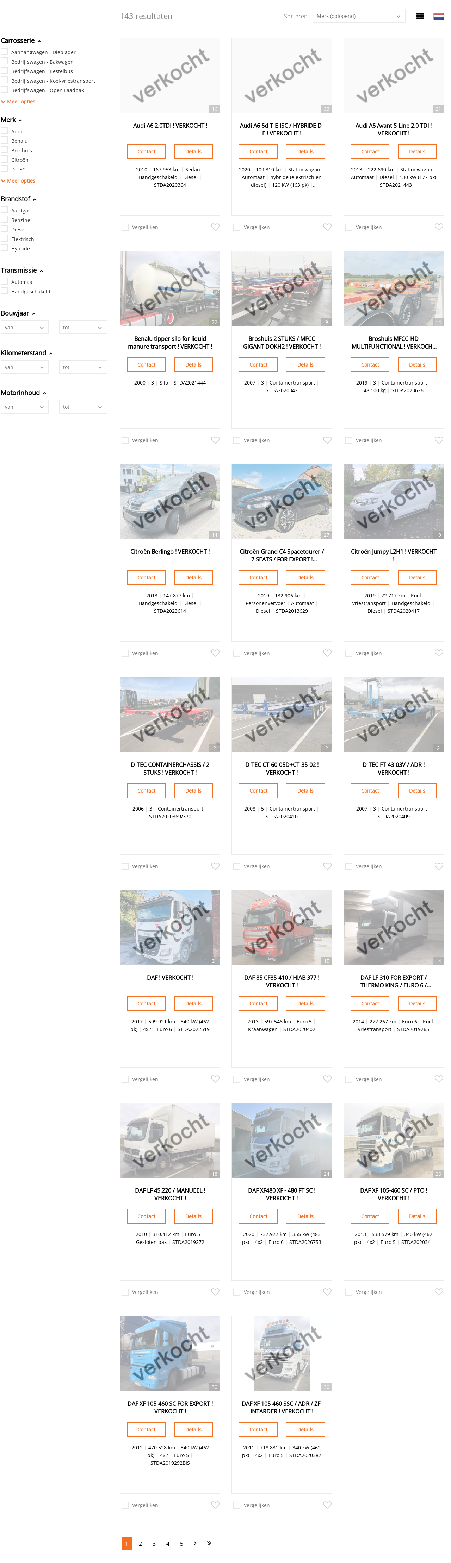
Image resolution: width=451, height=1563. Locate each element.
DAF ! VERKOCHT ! (170, 977)
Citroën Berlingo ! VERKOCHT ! (170, 551)
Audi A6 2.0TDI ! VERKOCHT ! (170, 125)
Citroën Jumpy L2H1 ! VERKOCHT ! (394, 555)
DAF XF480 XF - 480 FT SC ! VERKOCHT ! (281, 1194)
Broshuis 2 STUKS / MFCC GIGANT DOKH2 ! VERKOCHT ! (282, 342)
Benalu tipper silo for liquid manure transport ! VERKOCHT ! (170, 342)
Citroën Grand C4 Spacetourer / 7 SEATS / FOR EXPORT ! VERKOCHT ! (282, 555)
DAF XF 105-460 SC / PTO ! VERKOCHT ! (393, 1194)
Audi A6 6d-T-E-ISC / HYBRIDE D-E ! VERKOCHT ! (281, 129)
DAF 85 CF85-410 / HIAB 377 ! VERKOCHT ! (281, 981)
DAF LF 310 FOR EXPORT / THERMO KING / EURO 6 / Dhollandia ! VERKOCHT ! (393, 981)
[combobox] (25, 327)
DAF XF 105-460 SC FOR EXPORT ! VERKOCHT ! (170, 1407)
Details (193, 151)
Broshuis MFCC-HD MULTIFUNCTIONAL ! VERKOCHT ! (393, 342)
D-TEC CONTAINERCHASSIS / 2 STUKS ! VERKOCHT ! (170, 768)
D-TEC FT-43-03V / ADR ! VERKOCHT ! (394, 768)
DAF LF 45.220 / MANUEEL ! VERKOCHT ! (170, 1194)
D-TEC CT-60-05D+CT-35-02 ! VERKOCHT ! (282, 768)
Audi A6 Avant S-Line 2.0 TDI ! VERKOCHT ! (394, 129)
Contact (146, 151)
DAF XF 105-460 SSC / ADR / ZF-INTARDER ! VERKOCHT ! (282, 1407)
